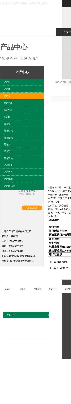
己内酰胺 (63, 313)
